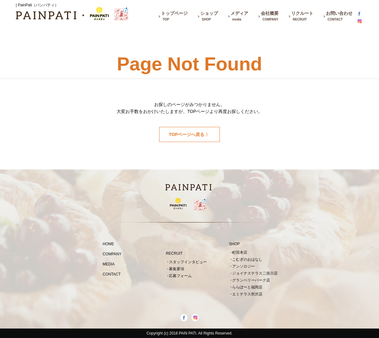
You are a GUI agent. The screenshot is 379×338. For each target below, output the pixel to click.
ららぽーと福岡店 (247, 287)
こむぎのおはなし (247, 259)
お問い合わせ (339, 17)
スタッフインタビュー (188, 262)
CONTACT (112, 274)
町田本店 (239, 252)
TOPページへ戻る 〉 (189, 134)
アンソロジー (243, 266)
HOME (108, 244)
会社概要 (270, 17)
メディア (239, 17)
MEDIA (109, 264)
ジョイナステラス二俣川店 (255, 273)
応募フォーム (180, 276)
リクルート (302, 17)
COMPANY (112, 254)
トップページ (174, 17)
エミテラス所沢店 (247, 294)
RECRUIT (174, 253)
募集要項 (176, 269)
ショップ (209, 17)
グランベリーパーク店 (251, 280)
